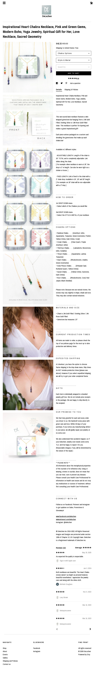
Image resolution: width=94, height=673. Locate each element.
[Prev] (57, 629)
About (5, 651)
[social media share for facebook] (57, 83)
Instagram (36, 651)
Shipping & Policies (71, 89)
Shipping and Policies (10, 661)
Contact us (7, 664)
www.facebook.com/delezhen (66, 516)
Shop (4, 648)
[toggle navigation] (4, 3)
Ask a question (75, 83)
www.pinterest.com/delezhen (66, 519)
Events (5, 654)
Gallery (5, 657)
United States (69, 48)
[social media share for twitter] (62, 83)
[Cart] (91, 3)
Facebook (36, 648)
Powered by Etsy (84, 654)
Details (59, 89)
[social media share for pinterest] (66, 83)
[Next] (90, 629)
